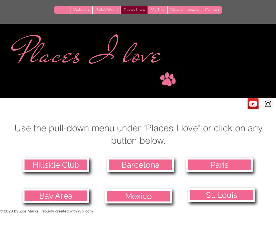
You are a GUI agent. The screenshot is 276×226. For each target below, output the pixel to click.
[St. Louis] (221, 195)
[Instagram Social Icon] (267, 103)
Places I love (89, 54)
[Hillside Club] (56, 165)
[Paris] (219, 165)
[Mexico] (138, 196)
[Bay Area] (56, 196)
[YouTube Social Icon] (253, 103)
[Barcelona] (140, 165)
